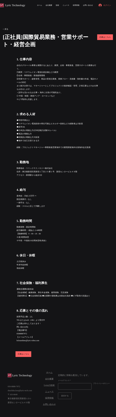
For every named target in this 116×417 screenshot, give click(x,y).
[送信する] (65, 396)
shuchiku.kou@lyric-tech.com (20, 390)
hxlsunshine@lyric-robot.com (28, 340)
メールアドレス (64, 380)
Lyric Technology (15, 5)
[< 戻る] (11, 29)
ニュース (49, 391)
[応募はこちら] (105, 37)
